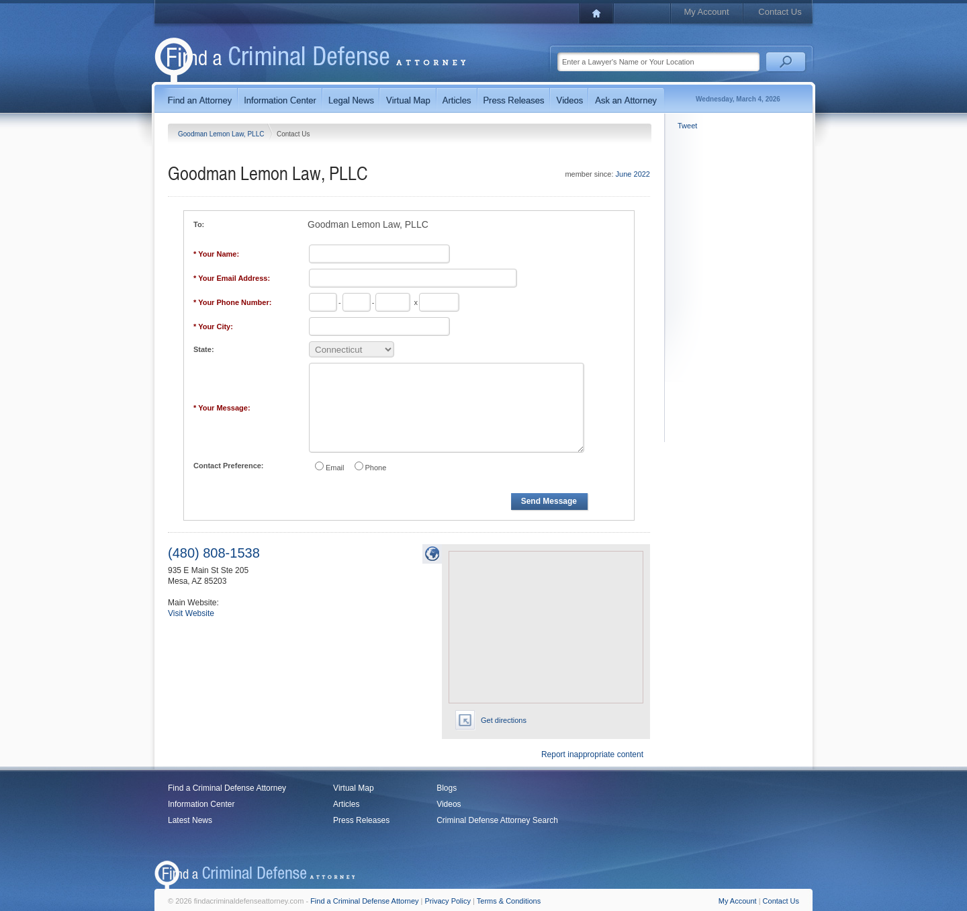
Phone (376, 468)
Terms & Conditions (509, 901)
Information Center (201, 804)
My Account (706, 12)
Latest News (190, 820)
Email (335, 468)
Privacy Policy (448, 901)
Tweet (687, 126)
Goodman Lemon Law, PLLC (222, 134)
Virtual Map (353, 788)
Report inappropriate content (592, 754)
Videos (448, 804)
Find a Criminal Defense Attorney (227, 788)
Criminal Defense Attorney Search (497, 820)
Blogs (446, 788)
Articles (346, 804)
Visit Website (191, 613)
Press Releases (361, 820)
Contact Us (779, 12)
